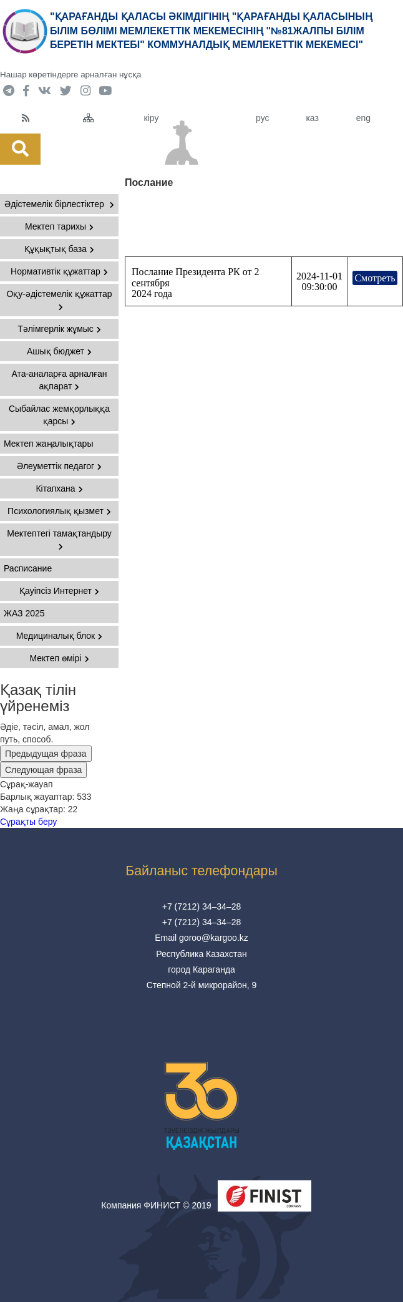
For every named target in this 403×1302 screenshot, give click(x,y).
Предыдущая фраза (46, 754)
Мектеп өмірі (59, 658)
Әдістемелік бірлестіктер (59, 204)
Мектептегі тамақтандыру (59, 539)
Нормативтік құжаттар (59, 271)
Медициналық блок (59, 636)
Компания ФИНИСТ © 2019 (156, 1205)
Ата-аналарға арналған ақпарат (59, 380)
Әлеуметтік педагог (59, 466)
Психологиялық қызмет (59, 511)
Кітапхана (59, 488)
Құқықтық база (59, 249)
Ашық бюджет (59, 351)
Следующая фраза (43, 770)
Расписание (28, 568)
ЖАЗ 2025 (24, 613)
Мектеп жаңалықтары (48, 444)
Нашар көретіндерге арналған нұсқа (70, 74)
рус (262, 118)
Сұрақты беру (28, 822)
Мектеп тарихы (59, 226)
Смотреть (374, 278)
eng (363, 118)
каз (312, 118)
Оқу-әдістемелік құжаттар (59, 300)
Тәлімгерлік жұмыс (59, 329)
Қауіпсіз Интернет (59, 591)
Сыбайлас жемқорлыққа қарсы (59, 415)
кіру (151, 118)
